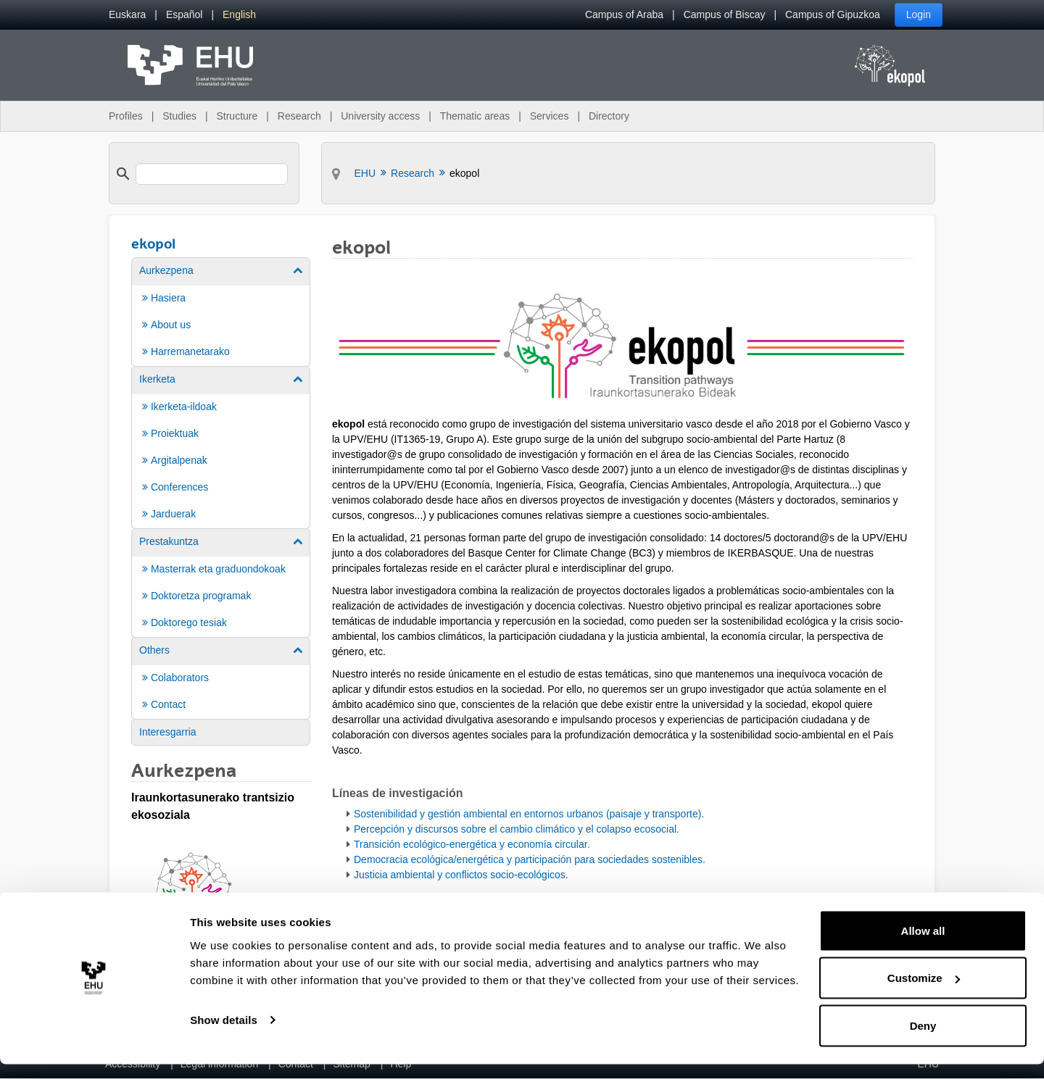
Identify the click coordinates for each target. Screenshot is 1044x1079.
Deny (923, 1040)
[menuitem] (127, 15)
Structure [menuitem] (236, 116)
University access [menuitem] (380, 116)
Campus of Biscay (725, 14)
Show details (223, 1034)
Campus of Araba (624, 14)
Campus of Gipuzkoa (832, 14)
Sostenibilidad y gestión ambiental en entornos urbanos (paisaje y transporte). (529, 814)
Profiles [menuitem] (126, 116)
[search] (212, 174)
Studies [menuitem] (179, 116)
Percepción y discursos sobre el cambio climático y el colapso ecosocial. (516, 829)
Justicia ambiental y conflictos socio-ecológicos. (461, 874)
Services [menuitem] (549, 116)
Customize (923, 993)
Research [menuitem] (299, 116)
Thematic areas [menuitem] (475, 116)
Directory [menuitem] (609, 116)
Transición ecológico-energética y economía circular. (472, 844)
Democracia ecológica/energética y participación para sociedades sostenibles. (529, 859)
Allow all (923, 945)
